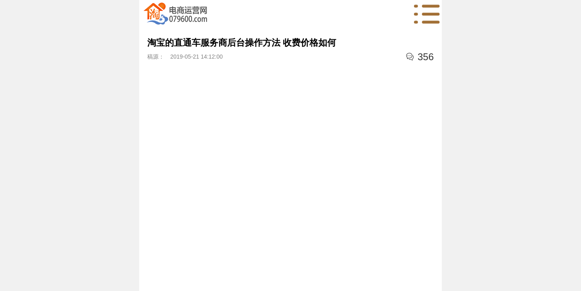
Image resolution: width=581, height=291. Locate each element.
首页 (175, 14)
